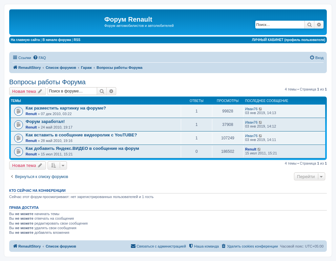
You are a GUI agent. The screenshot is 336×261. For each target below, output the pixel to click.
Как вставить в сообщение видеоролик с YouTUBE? (81, 134)
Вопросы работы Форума (47, 82)
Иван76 (251, 109)
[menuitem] (39, 58)
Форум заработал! (45, 121)
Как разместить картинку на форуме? (66, 108)
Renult (31, 114)
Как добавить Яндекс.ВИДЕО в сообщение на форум (82, 148)
